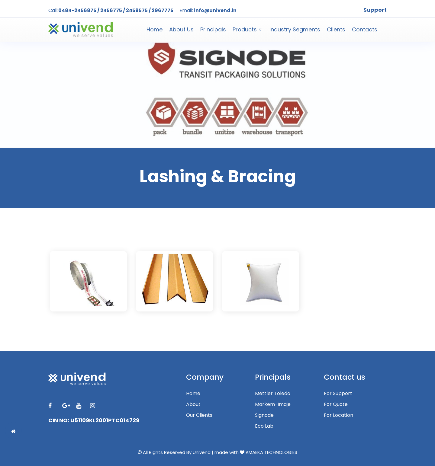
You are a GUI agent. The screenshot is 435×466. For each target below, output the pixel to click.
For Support (338, 393)
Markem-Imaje (273, 404)
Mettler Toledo (272, 393)
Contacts (364, 29)
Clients (336, 29)
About (193, 404)
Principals (213, 29)
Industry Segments (294, 29)
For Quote (336, 404)
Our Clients (199, 415)
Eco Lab (264, 426)
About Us (181, 29)
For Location (338, 415)
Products (245, 29)
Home (155, 29)
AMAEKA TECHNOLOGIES (271, 452)
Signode (264, 415)
